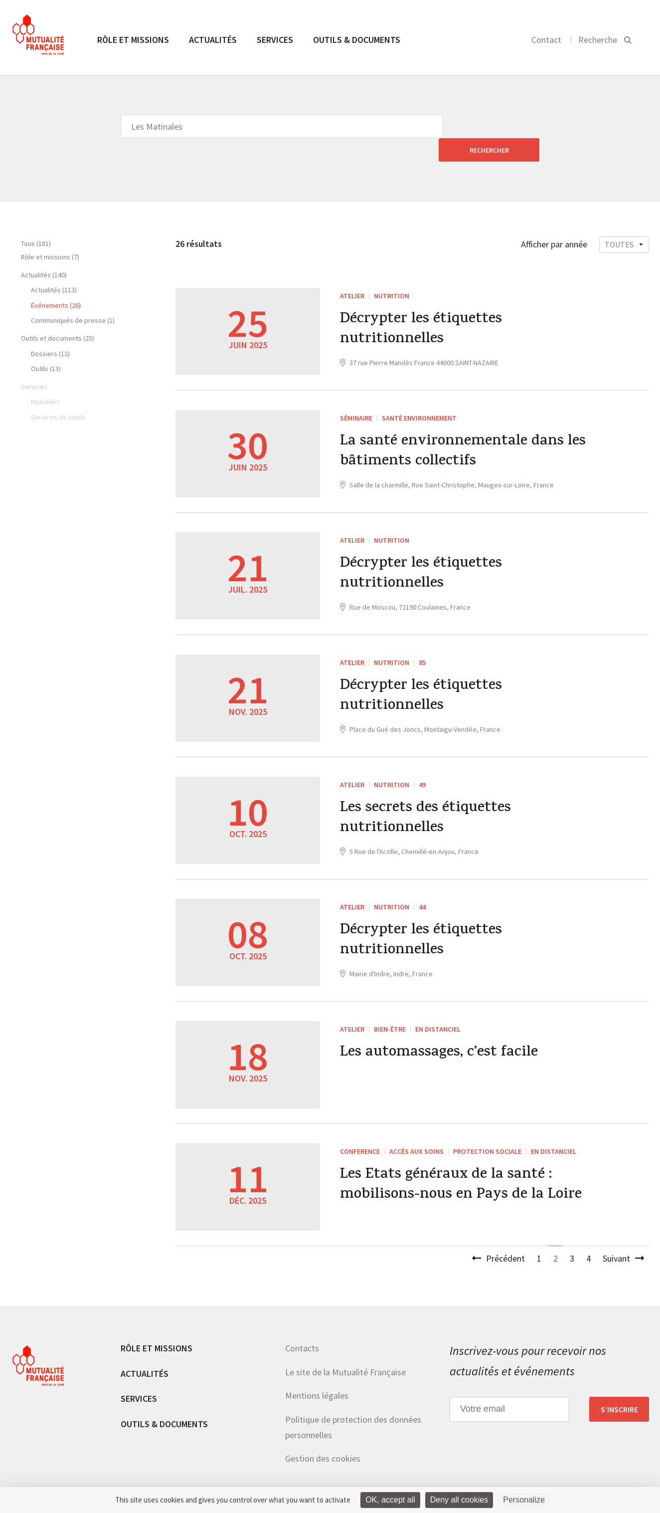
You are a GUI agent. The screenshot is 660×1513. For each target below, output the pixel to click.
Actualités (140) (44, 251)
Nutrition (391, 272)
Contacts (302, 1324)
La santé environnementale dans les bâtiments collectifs (463, 429)
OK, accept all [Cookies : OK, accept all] (390, 1500)
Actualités (213, 39)
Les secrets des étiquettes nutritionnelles (425, 796)
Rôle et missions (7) (50, 233)
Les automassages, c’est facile (439, 1030)
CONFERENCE (360, 1127)
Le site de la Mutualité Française (345, 1348)
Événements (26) (56, 281)
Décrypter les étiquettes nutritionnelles (421, 307)
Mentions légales (316, 1372)
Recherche (597, 39)
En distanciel (438, 1005)
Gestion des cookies (322, 1435)
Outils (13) (46, 345)
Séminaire (356, 394)
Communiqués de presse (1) (73, 296)
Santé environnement (419, 394)
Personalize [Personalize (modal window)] (524, 1500)
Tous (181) (36, 220)
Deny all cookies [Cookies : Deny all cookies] (459, 1500)
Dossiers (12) (50, 330)
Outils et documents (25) (57, 314)
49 (422, 761)
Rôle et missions (133, 39)
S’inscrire (619, 1386)
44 (422, 883)
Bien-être (390, 1005)
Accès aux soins (416, 1127)
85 (422, 639)
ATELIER (352, 272)
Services (275, 39)
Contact (546, 39)
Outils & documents (356, 39)
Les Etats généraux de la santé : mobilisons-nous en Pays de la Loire (462, 1162)
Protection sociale (487, 1127)
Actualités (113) (54, 266)
